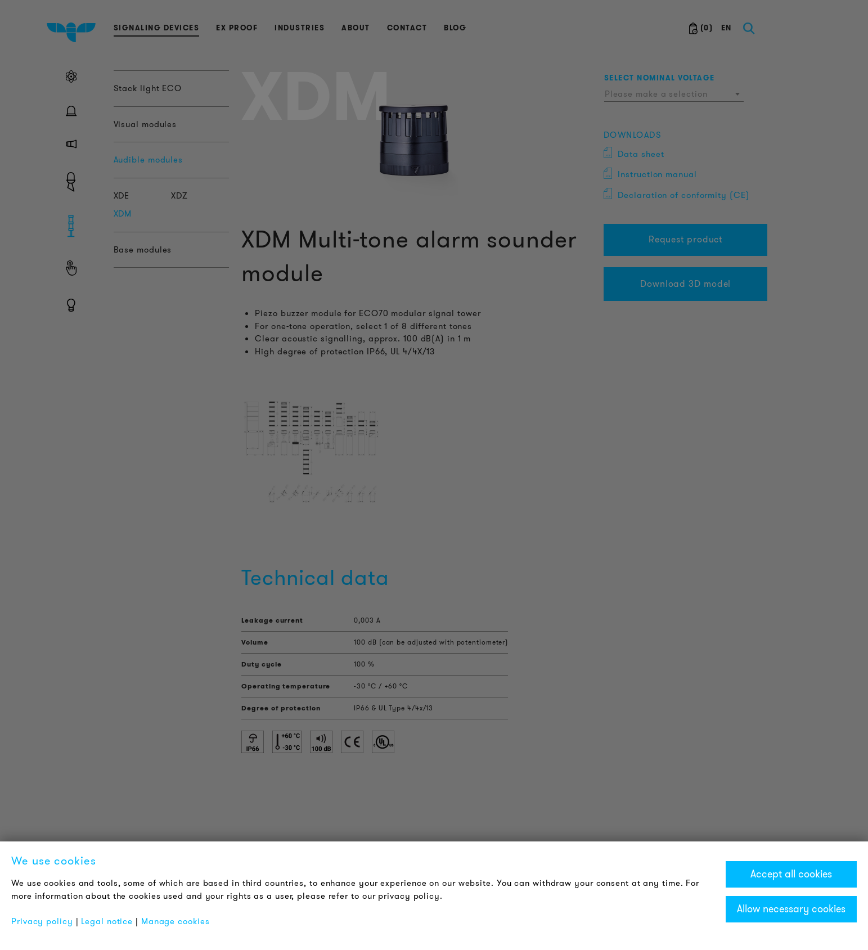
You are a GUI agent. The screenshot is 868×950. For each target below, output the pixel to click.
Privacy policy (42, 921)
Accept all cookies (791, 874)
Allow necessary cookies (791, 909)
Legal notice (107, 921)
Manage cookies (175, 921)
